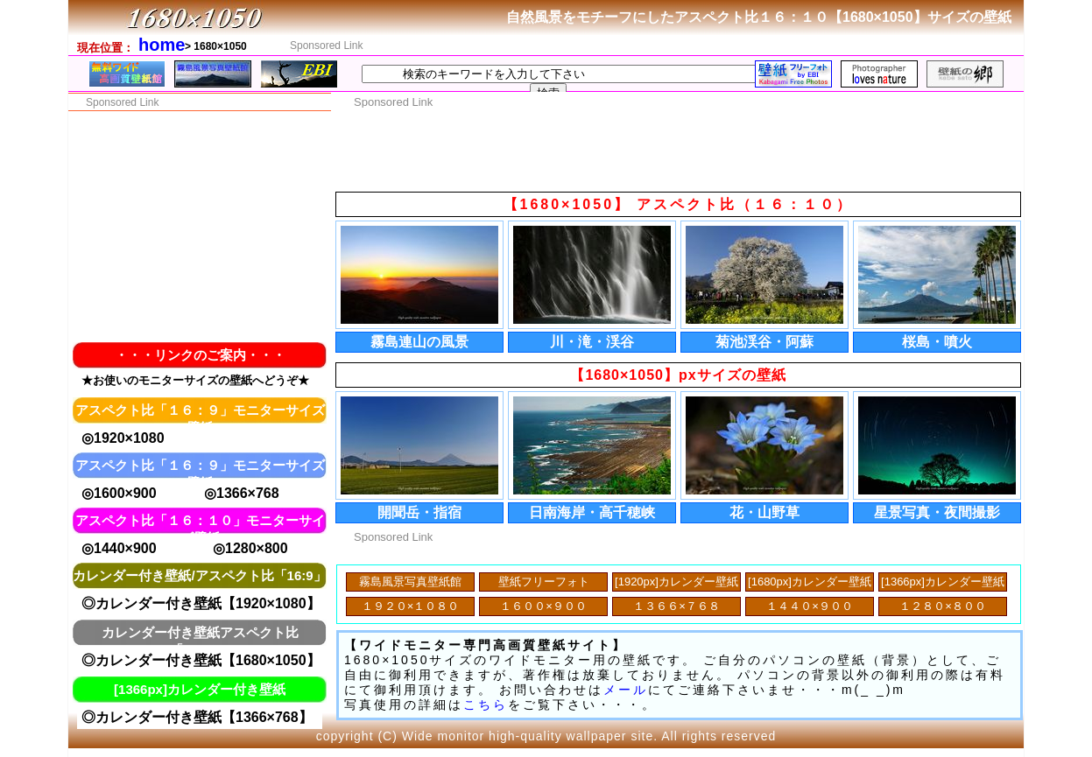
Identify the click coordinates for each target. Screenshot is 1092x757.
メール (625, 690)
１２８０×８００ (942, 606)
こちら (485, 704)
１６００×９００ (543, 606)
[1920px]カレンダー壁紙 (676, 581)
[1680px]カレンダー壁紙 (809, 581)
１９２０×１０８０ (411, 606)
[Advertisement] (705, 45)
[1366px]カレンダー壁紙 (942, 581)
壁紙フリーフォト (543, 581)
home (161, 44)
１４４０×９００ (809, 606)
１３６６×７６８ (676, 606)
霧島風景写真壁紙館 (410, 581)
